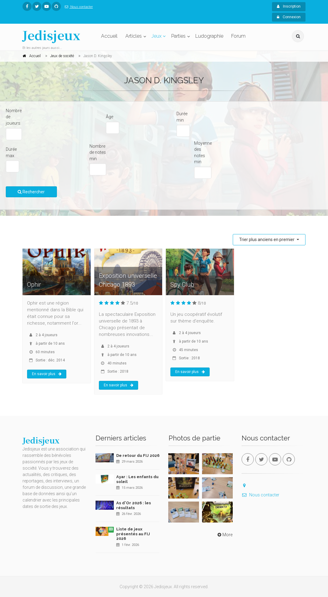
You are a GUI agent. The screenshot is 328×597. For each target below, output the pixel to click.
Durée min (181, 117)
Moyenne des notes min (203, 152)
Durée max (11, 152)
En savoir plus (46, 374)
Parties (178, 36)
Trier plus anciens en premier (267, 239)
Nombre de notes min (97, 152)
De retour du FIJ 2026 (137, 455)
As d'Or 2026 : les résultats (133, 505)
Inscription (289, 6)
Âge (109, 116)
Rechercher (31, 191)
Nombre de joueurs (14, 117)
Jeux (157, 36)
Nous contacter (77, 7)
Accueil (109, 36)
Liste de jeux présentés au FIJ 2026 (133, 534)
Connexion (289, 17)
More (224, 534)
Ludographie (209, 36)
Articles (133, 36)
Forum (238, 36)
